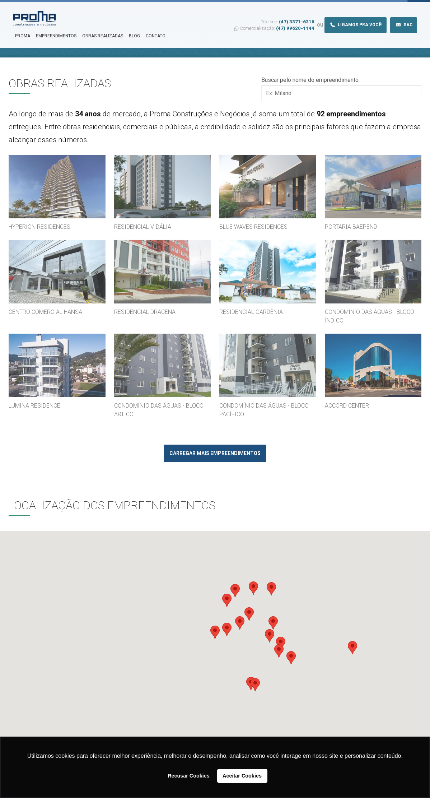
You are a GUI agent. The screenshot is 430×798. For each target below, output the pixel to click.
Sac (403, 24)
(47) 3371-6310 (296, 21)
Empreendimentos (56, 35)
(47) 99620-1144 (295, 28)
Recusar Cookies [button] (189, 776)
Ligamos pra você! (355, 24)
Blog (134, 35)
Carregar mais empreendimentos (215, 453)
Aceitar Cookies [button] (242, 776)
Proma (22, 35)
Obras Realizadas (102, 35)
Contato (155, 35)
